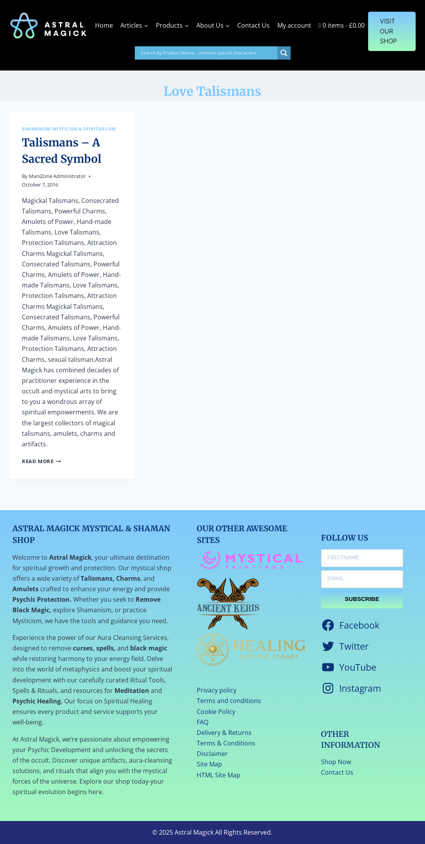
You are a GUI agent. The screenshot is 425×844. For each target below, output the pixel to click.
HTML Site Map (218, 775)
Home (104, 25)
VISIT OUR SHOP (388, 31)
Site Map (209, 764)
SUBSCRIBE (362, 599)
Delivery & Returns (224, 732)
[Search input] (208, 53)
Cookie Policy (216, 711)
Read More (41, 461)
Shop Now (336, 762)
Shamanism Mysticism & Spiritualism (69, 129)
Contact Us (253, 25)
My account (294, 25)
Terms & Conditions (226, 743)
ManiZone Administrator (57, 176)
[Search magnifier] (284, 53)
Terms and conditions (229, 700)
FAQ (202, 722)
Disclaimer (212, 753)
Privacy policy (216, 690)
